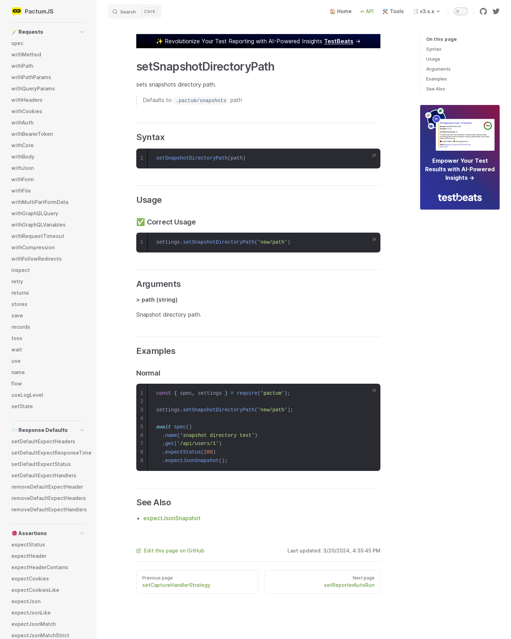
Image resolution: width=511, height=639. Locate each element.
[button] (48, 32)
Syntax (433, 49)
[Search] (135, 11)
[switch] (461, 11)
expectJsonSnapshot (171, 518)
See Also (435, 88)
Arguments (438, 69)
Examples (436, 79)
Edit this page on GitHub (170, 551)
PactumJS (32, 11)
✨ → (258, 41)
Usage (433, 59)
